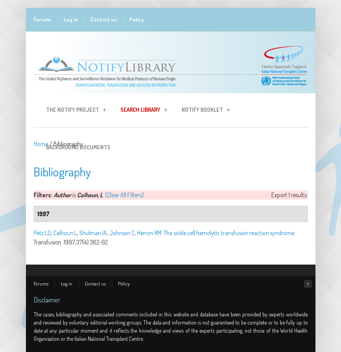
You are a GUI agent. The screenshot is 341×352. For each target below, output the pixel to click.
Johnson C (122, 233)
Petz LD (42, 233)
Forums (42, 19)
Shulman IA (93, 233)
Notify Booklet (203, 110)
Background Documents (78, 147)
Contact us (104, 19)
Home (41, 144)
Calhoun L (65, 233)
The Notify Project (73, 110)
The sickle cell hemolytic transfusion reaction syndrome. (229, 233)
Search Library (141, 110)
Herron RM (149, 233)
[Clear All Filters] (124, 195)
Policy (136, 19)
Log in (71, 19)
